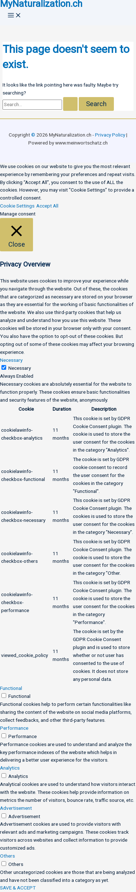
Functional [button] (11, 688)
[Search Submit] (70, 104)
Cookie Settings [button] (17, 206)
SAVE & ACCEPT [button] (18, 888)
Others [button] (7, 856)
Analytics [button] (10, 768)
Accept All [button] (47, 206)
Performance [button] (14, 728)
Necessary (19, 368)
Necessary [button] (11, 360)
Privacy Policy (110, 135)
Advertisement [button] (16, 808)
